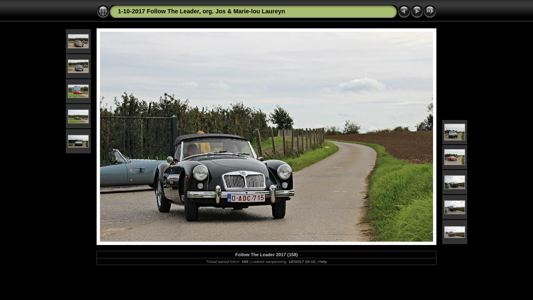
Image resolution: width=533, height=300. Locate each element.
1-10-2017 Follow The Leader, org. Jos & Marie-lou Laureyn (201, 11)
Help (323, 261)
